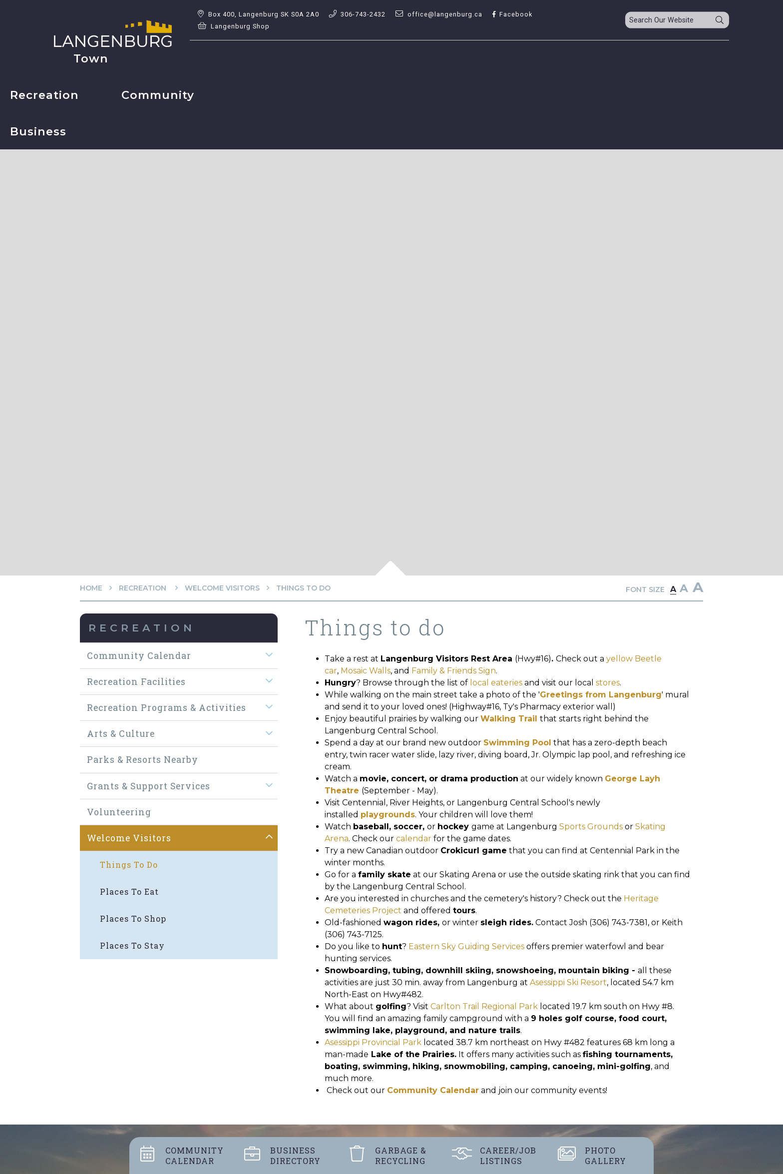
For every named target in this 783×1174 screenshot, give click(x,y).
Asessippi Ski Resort (568, 982)
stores (608, 682)
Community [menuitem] (435, 58)
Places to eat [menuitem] (129, 891)
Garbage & (400, 1155)
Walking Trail (508, 718)
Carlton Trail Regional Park (484, 1006)
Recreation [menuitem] (322, 58)
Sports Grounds (591, 826)
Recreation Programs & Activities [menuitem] (166, 707)
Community (194, 1155)
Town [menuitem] (227, 58)
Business (295, 1155)
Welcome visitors (222, 588)
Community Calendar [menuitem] (139, 655)
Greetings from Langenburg (601, 694)
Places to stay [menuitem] (132, 945)
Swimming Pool (517, 742)
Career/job (508, 1155)
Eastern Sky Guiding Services (466, 946)
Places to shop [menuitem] (133, 918)
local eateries (496, 682)
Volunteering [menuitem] (119, 812)
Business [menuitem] (542, 58)
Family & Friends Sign (453, 670)
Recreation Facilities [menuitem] (136, 681)
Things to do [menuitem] (129, 864)
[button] (269, 655)
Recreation (143, 588)
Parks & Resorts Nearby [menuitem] (142, 759)
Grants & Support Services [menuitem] (148, 786)
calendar (413, 838)
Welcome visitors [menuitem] (129, 838)
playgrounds (388, 814)
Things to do (303, 588)
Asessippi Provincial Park (373, 1042)
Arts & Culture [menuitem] (121, 733)
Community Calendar (433, 1090)
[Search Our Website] (677, 20)
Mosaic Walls (366, 670)
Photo (605, 1155)
